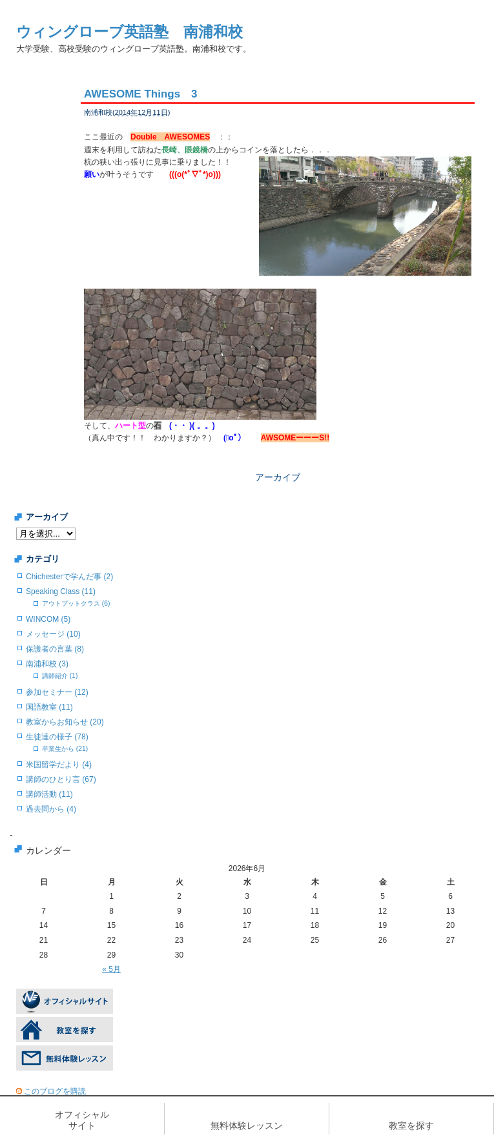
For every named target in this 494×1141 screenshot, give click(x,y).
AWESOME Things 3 (141, 94)
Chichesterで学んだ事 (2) (69, 576)
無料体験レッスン (247, 1125)
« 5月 (111, 969)
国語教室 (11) (49, 707)
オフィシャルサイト (82, 1120)
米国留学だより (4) (59, 764)
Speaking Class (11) (61, 591)
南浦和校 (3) (47, 663)
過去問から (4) (51, 809)
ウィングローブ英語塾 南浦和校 (129, 31)
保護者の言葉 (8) (55, 648)
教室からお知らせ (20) (65, 721)
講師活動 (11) (49, 794)
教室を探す (411, 1125)
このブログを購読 (55, 1091)
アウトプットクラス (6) (76, 603)
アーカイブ (277, 477)
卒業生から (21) (65, 748)
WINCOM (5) (48, 619)
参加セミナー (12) (57, 692)
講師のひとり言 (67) (61, 779)
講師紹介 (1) (59, 675)
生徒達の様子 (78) (57, 736)
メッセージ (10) (53, 634)
